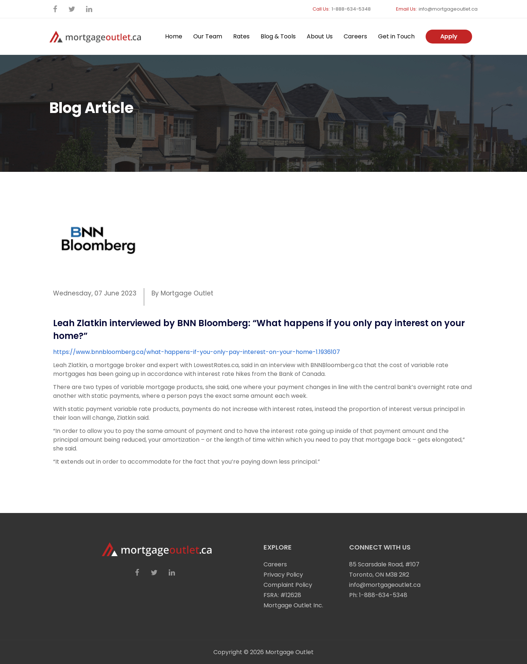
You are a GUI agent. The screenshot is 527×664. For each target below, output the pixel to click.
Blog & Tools (278, 36)
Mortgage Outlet (289, 652)
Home (173, 36)
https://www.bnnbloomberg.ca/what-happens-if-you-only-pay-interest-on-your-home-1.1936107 (196, 352)
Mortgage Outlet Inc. (293, 605)
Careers (355, 36)
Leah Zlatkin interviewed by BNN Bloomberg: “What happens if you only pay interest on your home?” (259, 329)
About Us (320, 36)
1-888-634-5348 (351, 8)
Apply (448, 36)
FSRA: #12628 (282, 595)
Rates (241, 36)
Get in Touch (396, 36)
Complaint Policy (288, 585)
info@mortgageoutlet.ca (448, 8)
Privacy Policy (283, 574)
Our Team (207, 36)
